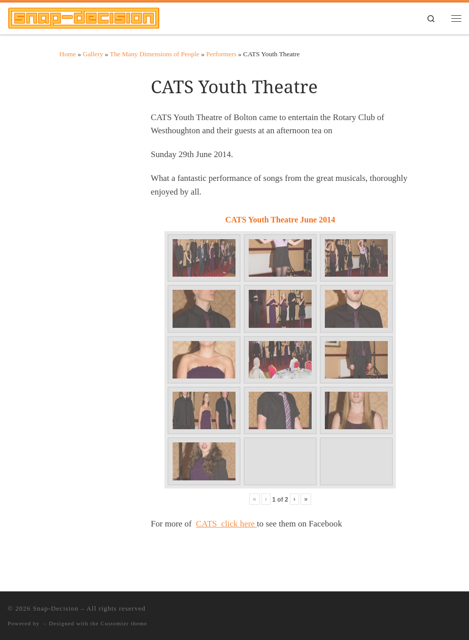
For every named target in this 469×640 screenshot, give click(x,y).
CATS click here (226, 524)
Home (67, 54)
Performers (221, 54)
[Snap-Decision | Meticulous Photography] (84, 17)
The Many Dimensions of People (154, 54)
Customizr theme (123, 623)
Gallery (93, 54)
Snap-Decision (56, 608)
